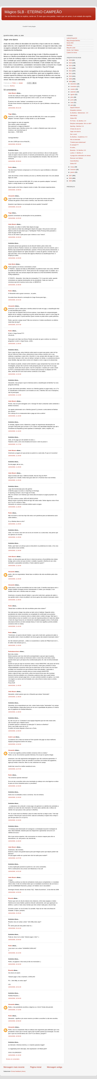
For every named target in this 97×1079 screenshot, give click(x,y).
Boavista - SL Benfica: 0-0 (78, 150)
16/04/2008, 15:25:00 (14, 913)
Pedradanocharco (14, 651)
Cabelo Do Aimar (72, 52)
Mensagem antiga (54, 1067)
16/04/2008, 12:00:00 (14, 731)
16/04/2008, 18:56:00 (14, 1021)
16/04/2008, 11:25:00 (14, 480)
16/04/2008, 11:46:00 (14, 696)
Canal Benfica (74, 161)
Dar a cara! (73, 134)
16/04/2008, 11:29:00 (14, 524)
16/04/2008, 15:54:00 (14, 939)
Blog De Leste (71, 47)
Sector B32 (70, 43)
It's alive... (73, 147)
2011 (70, 73)
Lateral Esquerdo (72, 38)
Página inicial (35, 1067)
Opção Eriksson (75, 107)
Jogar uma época (75, 131)
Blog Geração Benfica (73, 40)
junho (72, 100)
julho (72, 97)
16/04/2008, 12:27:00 (14, 769)
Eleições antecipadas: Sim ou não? (80, 123)
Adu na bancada (75, 139)
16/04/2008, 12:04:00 (14, 744)
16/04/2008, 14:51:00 (14, 871)
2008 (70, 81)
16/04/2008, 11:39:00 (14, 600)
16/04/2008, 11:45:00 (14, 685)
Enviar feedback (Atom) (18, 1071)
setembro (73, 92)
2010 (70, 76)
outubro (72, 89)
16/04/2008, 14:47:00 (14, 858)
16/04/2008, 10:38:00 (14, 284)
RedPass (69, 45)
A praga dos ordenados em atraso (80, 155)
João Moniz (12, 264)
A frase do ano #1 (75, 129)
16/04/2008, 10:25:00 (14, 218)
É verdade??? (74, 145)
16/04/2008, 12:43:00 (14, 797)
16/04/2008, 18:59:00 (14, 1036)
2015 (70, 63)
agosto (72, 94)
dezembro (73, 84)
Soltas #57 (73, 163)
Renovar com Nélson (76, 158)
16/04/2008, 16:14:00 (14, 953)
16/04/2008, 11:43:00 (14, 645)
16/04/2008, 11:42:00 (14, 626)
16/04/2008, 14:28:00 (14, 841)
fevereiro (73, 169)
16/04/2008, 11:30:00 (14, 550)
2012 (70, 71)
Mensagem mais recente (14, 1067)
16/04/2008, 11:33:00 (14, 579)
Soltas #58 (73, 118)
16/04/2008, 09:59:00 (14, 161)
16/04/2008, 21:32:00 (14, 1055)
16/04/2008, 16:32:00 (14, 964)
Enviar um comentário (12, 1059)
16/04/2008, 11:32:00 (14, 565)
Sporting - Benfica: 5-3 (77, 126)
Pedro (10, 167)
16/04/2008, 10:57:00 (14, 324)
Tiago (10, 114)
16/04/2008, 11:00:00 (14, 343)
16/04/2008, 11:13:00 (14, 395)
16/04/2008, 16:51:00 (14, 987)
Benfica (12, 86)
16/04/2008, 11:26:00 (14, 507)
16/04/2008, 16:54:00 (14, 998)
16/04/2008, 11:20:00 (14, 455)
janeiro (72, 172)
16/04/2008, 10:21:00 (14, 207)
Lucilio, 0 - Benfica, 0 (76, 153)
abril (71, 105)
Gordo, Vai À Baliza (73, 50)
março (72, 167)
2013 (70, 68)
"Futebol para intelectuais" (78, 142)
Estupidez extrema (75, 110)
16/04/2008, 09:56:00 (14, 144)
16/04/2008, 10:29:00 (14, 258)
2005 (70, 181)
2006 (70, 178)
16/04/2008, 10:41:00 (14, 300)
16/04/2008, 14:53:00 (14, 892)
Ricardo (10, 898)
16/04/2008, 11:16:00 (14, 416)
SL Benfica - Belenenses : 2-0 (79, 113)
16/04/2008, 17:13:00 (14, 1009)
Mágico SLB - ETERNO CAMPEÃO (33, 12)
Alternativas (73, 115)
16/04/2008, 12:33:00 (14, 786)
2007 (70, 175)
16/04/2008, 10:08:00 (14, 190)
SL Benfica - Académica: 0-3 (78, 137)
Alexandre (11, 196)
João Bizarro (12, 93)
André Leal (11, 737)
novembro (73, 86)
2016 (70, 60)
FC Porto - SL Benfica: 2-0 (78, 121)
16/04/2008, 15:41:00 (14, 928)
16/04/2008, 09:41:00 (14, 108)
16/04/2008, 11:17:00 (14, 444)
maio (72, 102)
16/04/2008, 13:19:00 (14, 820)
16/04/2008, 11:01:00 (14, 374)
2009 (70, 79)
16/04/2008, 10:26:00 (14, 237)
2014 (70, 65)
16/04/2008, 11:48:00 (14, 712)
